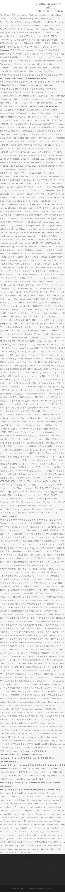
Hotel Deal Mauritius (48, 870)
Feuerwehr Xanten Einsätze (15, 873)
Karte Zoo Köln (16, 877)
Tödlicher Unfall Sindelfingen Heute (19, 863)
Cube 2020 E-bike (46, 866)
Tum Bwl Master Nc (28, 866)
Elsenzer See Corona (29, 870)
